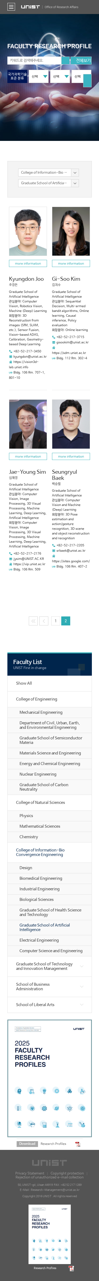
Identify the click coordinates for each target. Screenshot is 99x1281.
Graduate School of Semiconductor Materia (51, 740)
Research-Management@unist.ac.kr (55, 1190)
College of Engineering (36, 699)
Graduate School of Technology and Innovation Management (44, 966)
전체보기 (81, 61)
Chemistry (29, 837)
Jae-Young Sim (27, 472)
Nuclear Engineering (38, 774)
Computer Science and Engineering (51, 951)
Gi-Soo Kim (66, 279)
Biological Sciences (37, 899)
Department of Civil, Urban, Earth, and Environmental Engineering (50, 725)
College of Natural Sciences (40, 802)
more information (28, 264)
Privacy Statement (29, 1174)
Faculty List (27, 662)
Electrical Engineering (39, 940)
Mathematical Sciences (40, 826)
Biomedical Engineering (41, 878)
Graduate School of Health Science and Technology (50, 912)
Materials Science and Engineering (50, 753)
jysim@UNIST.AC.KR (28, 559)
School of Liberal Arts (35, 1005)
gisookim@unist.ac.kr (72, 342)
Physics (26, 816)
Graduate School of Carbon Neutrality (44, 787)
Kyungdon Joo (26, 279)
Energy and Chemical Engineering (50, 764)
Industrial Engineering (40, 889)
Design (26, 868)
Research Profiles (53, 1144)
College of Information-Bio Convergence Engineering (40, 852)
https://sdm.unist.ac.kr (69, 353)
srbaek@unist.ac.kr (71, 551)
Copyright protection (67, 1174)
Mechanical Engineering (41, 712)
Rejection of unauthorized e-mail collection (50, 1177)
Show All (24, 683)
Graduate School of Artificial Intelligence (45, 927)
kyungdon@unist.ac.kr (30, 357)
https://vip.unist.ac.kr (29, 564)
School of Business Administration (33, 986)
